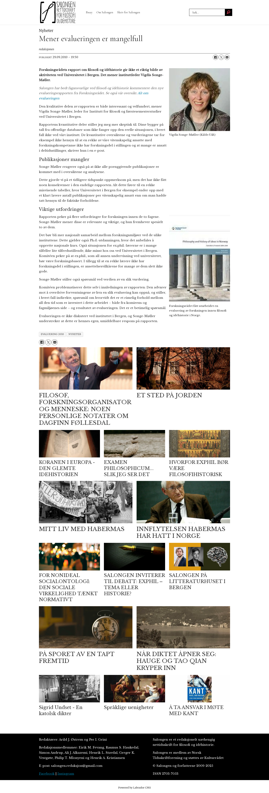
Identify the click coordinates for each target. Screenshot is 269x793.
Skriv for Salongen (128, 12)
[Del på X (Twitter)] (221, 57)
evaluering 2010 (52, 334)
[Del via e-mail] (227, 57)
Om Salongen (104, 12)
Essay (89, 12)
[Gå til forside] (58, 12)
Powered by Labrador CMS (134, 787)
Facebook (47, 774)
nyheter (75, 334)
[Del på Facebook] (215, 57)
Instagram (65, 774)
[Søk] (228, 12)
